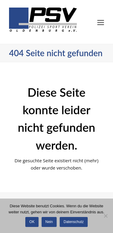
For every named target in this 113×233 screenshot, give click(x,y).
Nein (49, 222)
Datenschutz (74, 222)
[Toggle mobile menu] (100, 22)
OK (31, 222)
